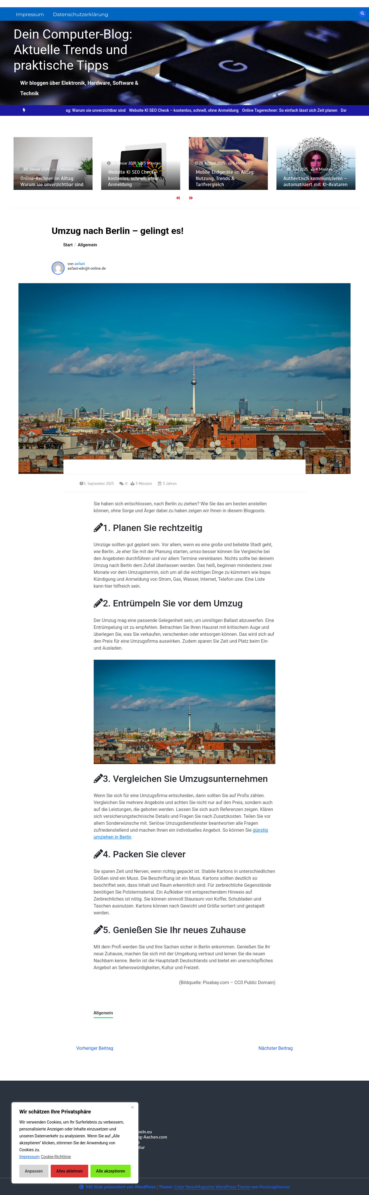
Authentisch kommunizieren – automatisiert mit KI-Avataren (315, 181)
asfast (79, 264)
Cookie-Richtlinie (56, 1156)
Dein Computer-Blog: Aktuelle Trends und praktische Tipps (73, 50)
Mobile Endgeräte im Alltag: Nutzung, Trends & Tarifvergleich (225, 178)
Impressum (30, 14)
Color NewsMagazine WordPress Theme (212, 1186)
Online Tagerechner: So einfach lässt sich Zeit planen (296, 110)
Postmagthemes (274, 1186)
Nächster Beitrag (275, 1048)
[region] (75, 1142)
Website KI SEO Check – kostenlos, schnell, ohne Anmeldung (190, 110)
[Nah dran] (132, 1107)
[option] (82, 110)
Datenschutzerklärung (80, 14)
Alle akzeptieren (110, 1171)
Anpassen (34, 1171)
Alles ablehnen (69, 1171)
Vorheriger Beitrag (94, 1048)
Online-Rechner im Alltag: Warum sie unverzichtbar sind (82, 110)
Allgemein (103, 1013)
